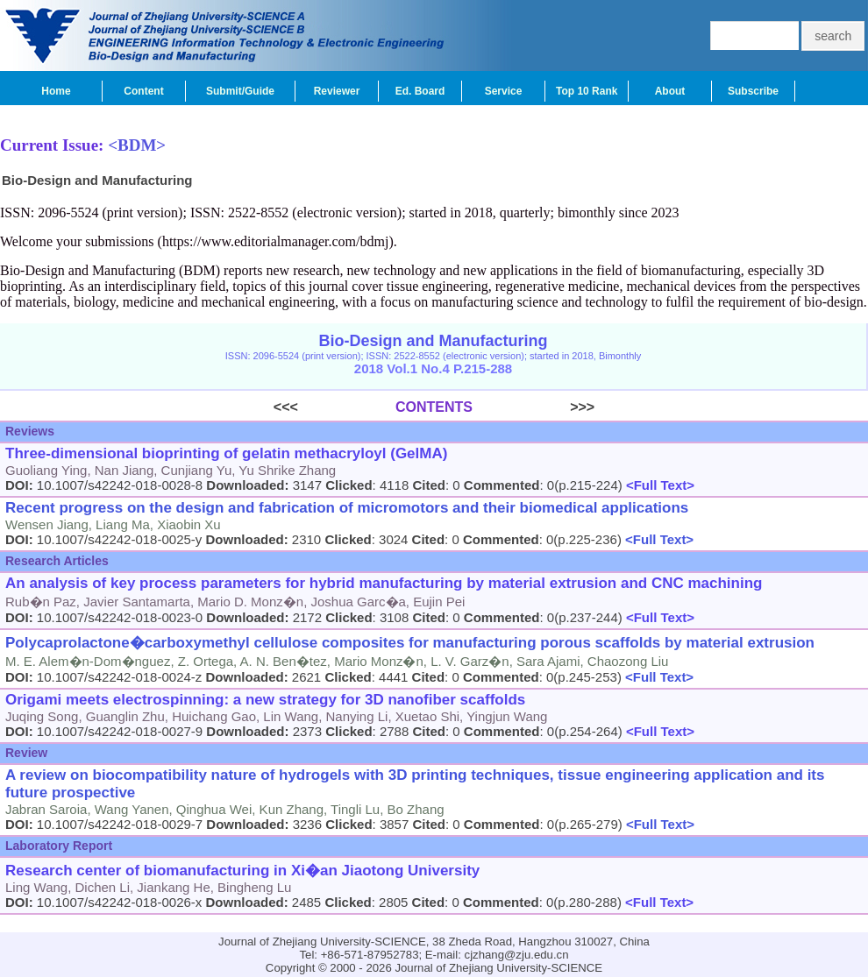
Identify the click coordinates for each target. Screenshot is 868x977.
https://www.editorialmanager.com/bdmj (275, 241)
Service (504, 91)
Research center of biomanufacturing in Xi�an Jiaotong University (242, 870)
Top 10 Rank (586, 91)
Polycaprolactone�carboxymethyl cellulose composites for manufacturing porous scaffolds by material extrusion (410, 642)
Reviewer (337, 91)
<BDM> (137, 145)
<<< (334, 407)
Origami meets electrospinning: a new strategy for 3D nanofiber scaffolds (265, 699)
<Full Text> (658, 485)
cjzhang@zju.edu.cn (517, 954)
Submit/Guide (240, 91)
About (670, 91)
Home (55, 91)
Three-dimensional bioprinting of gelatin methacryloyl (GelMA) (226, 453)
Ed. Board (420, 91)
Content (143, 91)
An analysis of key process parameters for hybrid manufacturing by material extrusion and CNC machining (383, 583)
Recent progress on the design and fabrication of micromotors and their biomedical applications (346, 507)
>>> (533, 407)
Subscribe (753, 91)
